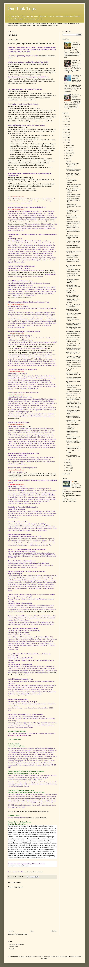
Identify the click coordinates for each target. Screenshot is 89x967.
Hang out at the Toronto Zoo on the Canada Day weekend (73, 190)
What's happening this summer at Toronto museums (72, 180)
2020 (66, 121)
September (69, 153)
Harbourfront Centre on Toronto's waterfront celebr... (72, 237)
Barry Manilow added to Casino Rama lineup (72, 309)
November (69, 147)
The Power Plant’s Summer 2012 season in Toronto (73, 195)
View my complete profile (69, 501)
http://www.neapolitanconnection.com (19, 696)
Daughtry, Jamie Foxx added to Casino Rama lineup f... (73, 390)
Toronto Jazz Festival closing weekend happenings (73, 185)
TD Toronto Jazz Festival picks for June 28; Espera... (72, 212)
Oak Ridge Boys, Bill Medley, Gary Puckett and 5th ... (73, 206)
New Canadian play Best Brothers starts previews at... (73, 231)
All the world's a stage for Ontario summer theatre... (73, 336)
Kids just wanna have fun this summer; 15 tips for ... (73, 407)
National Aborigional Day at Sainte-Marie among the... (73, 365)
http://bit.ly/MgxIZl (31, 83)
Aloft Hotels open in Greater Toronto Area (73, 266)
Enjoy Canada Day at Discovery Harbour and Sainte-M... (73, 287)
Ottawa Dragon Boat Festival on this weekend (73, 305)
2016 (66, 132)
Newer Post (11, 931)
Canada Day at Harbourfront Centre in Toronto (73, 386)
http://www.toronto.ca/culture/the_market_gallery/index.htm (26, 165)
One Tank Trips (22, 8)
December (69, 145)
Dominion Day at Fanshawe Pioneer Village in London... (73, 217)
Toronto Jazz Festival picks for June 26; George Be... (73, 242)
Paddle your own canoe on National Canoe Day (73, 394)
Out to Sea (12, 949)
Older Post (53, 931)
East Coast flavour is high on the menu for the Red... (73, 324)
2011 (66, 474)
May (67, 460)
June (67, 161)
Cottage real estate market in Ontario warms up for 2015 (76, 45)
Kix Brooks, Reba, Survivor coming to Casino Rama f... (73, 442)
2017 (66, 129)
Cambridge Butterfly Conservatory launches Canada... (72, 319)
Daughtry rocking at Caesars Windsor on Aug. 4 (73, 421)
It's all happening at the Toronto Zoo (72, 427)
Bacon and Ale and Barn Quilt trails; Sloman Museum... (72, 165)
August (68, 155)
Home (32, 931)
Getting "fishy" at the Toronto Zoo (71, 291)
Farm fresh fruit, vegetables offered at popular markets (76, 97)
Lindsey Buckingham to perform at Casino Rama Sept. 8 (73, 275)
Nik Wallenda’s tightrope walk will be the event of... (73, 416)
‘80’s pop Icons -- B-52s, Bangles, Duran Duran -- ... (73, 261)
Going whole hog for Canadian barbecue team (73, 455)
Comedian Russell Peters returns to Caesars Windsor (72, 301)
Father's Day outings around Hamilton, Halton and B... (73, 357)
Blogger (45, 958)
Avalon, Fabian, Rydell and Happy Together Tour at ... (73, 332)
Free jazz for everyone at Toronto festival (72, 340)
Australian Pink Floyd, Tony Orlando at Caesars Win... (73, 361)
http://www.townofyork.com (37, 818)
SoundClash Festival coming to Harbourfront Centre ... (73, 377)
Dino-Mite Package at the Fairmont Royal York (72, 295)
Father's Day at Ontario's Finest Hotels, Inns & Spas (73, 402)
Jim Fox (76, 481)
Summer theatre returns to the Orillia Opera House (73, 270)
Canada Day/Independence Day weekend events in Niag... (73, 200)
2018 (66, 126)
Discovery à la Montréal (76, 61)
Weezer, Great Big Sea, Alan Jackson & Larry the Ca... (73, 398)
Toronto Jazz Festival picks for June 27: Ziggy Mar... (73, 222)
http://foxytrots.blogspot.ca (16, 944)
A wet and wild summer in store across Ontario (73, 256)
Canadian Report (13, 946)
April (67, 462)
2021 (66, 118)
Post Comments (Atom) (21, 934)
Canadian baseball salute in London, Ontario (73, 437)
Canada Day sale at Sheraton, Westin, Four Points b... (73, 314)
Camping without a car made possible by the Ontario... (73, 348)
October (68, 150)
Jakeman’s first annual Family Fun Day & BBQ (73, 373)
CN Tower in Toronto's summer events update (72, 226)
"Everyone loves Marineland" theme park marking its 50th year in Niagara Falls (72, 79)
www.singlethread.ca (47, 121)
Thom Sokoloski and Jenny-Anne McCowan (42, 95)
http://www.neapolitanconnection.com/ (19, 298)
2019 (66, 124)
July (67, 158)
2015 (66, 134)
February (68, 468)
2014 (66, 137)
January (68, 470)
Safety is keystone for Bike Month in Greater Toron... (73, 447)
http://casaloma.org (43, 811)
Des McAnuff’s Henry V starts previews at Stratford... (72, 281)
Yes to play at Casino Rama (73, 424)
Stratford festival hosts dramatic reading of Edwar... (72, 432)
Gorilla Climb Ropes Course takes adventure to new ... (73, 169)
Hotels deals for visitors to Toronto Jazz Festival (73, 353)
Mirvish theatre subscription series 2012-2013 (73, 328)
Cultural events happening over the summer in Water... (73, 412)
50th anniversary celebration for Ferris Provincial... (73, 252)
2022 (66, 116)
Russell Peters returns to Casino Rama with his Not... (72, 175)
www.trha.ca (41, 858)
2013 (66, 140)
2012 (66, 142)
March (68, 465)
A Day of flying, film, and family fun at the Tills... (73, 344)
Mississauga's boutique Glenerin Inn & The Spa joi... (73, 247)
